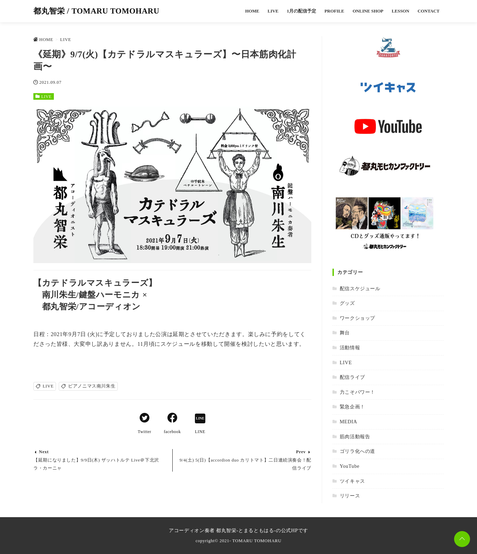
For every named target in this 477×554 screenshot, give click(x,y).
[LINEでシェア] (200, 418)
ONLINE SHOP (368, 11)
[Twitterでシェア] (144, 418)
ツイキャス (352, 481)
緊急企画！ (352, 406)
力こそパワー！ (357, 392)
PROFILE (334, 11)
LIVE (273, 11)
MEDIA (348, 421)
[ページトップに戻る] (462, 539)
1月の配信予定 (301, 11)
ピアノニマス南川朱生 (91, 386)
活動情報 (350, 347)
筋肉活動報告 (355, 436)
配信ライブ (352, 377)
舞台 (345, 332)
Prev (301, 451)
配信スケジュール (360, 288)
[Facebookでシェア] (172, 418)
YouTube (350, 466)
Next (44, 451)
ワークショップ (357, 318)
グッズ (347, 303)
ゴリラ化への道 (357, 451)
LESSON (400, 11)
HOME (252, 11)
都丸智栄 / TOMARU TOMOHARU (96, 11)
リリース (350, 495)
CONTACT (428, 11)
